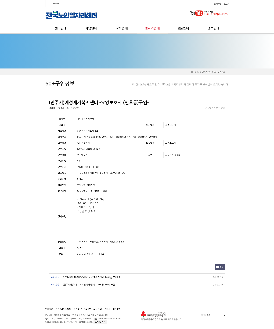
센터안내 (61, 28)
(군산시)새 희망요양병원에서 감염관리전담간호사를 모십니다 (92, 277)
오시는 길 (97, 309)
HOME (56, 3)
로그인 (226, 4)
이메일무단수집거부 (82, 309)
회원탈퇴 (116, 309)
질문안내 (183, 28)
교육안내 (122, 28)
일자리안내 (152, 28)
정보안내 (213, 28)
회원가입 (217, 4)
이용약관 (49, 309)
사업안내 (91, 28)
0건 (60, 108)
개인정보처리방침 (63, 309)
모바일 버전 (100, 322)
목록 (219, 267)
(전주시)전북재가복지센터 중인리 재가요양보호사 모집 (89, 284)
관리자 (107, 309)
